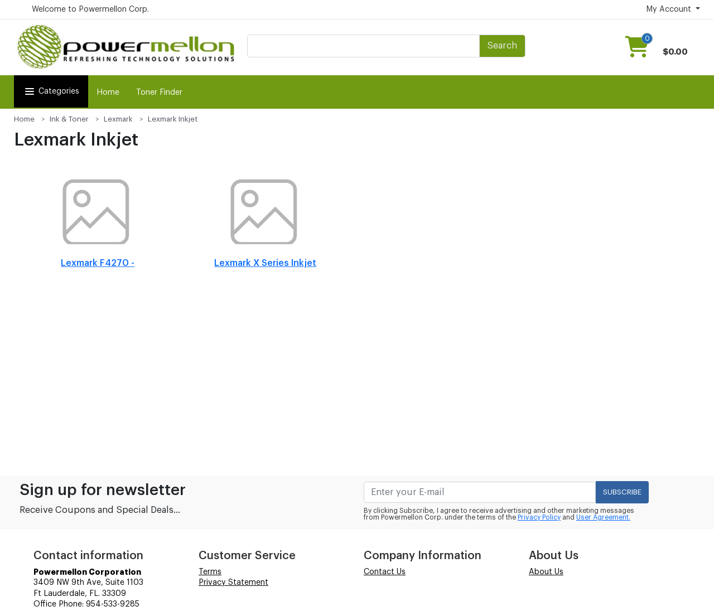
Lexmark (118, 119)
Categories (51, 91)
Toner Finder (159, 92)
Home (108, 92)
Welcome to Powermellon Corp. (90, 9)
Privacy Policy (539, 517)
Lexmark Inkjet (172, 119)
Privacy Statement (233, 582)
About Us (546, 572)
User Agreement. (603, 517)
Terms (210, 572)
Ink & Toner (69, 119)
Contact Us (385, 572)
